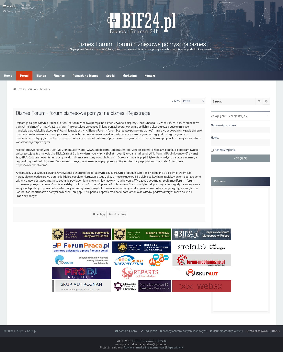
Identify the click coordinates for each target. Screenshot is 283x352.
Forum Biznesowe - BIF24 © (149, 341)
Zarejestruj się (238, 116)
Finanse (59, 76)
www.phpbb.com (106, 157)
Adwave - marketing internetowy (144, 347)
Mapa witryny (174, 347)
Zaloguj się (218, 116)
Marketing (129, 76)
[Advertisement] (240, 249)
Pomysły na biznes (85, 76)
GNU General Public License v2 (168, 153)
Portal (24, 76)
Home (8, 76)
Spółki (110, 76)
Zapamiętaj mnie (225, 150)
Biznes (41, 76)
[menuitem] (25, 4)
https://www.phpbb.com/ (31, 165)
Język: (176, 100)
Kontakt (149, 76)
